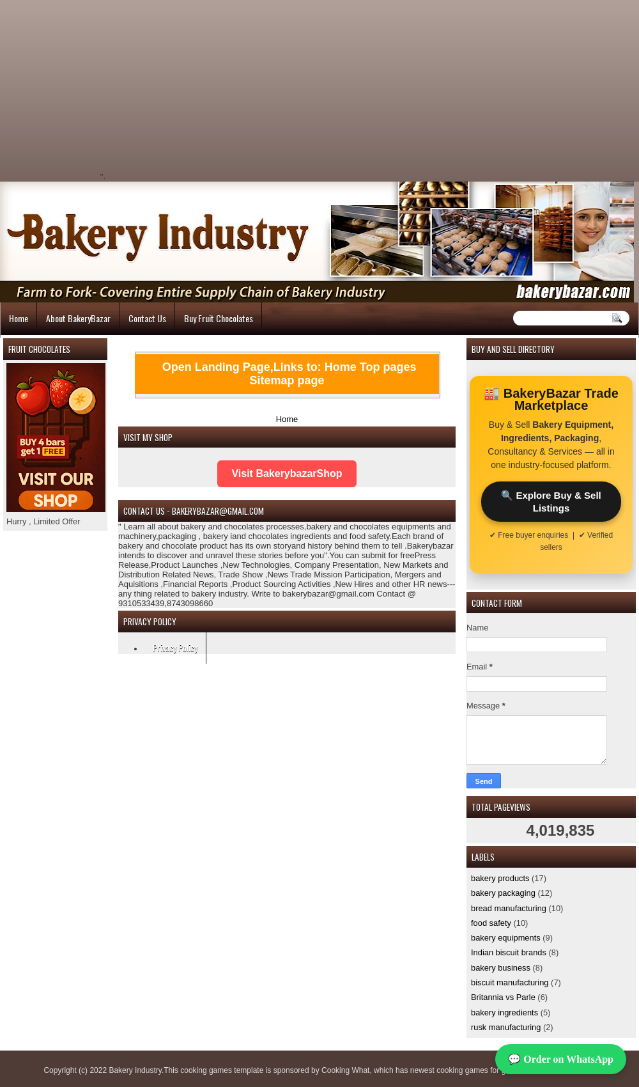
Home (18, 318)
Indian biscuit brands (508, 952)
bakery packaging (503, 893)
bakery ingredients (504, 1012)
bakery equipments (506, 937)
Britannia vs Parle (503, 997)
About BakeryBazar (78, 318)
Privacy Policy (175, 647)
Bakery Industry (135, 1070)
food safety (491, 923)
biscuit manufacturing (510, 982)
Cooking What (345, 1070)
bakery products (500, 878)
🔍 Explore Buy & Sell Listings (551, 501)
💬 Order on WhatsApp (560, 1059)
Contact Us (147, 318)
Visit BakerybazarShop (286, 473)
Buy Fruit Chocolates (218, 318)
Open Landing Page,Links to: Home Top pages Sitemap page (289, 374)
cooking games (206, 1070)
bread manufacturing (508, 908)
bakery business (500, 968)
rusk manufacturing (506, 1027)
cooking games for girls (475, 1070)
